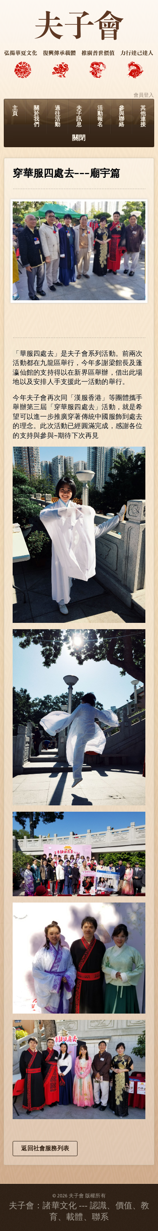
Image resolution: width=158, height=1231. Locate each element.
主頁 (15, 111)
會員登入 (144, 95)
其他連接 (143, 116)
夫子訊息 (79, 116)
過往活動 (57, 116)
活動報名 (100, 116)
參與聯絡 (121, 116)
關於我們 (36, 116)
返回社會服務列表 (45, 1148)
